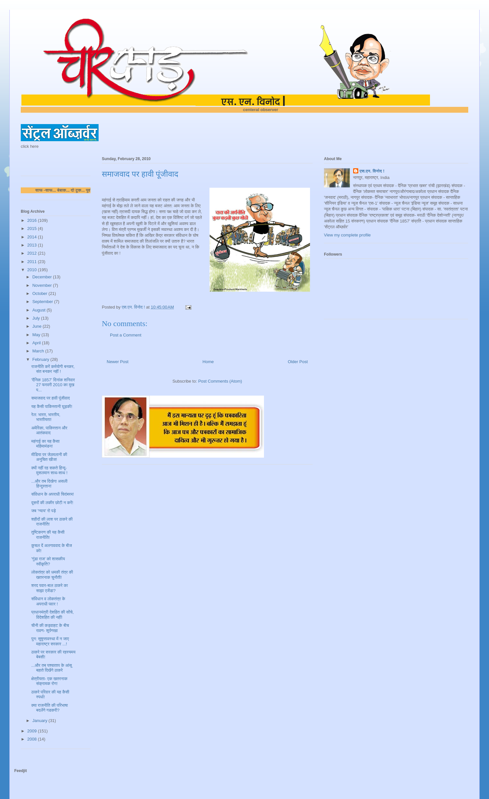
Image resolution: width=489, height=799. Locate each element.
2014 (32, 237)
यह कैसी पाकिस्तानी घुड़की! (51, 406)
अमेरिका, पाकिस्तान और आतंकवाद (49, 430)
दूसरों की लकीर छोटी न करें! (52, 502)
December (42, 276)
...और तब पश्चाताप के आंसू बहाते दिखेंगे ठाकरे (51, 668)
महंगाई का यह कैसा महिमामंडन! (45, 444)
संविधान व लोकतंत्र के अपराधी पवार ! (48, 601)
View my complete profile (347, 235)
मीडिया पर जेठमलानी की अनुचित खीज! (49, 457)
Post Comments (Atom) (220, 381)
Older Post (298, 361)
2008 (32, 739)
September (43, 301)
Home (208, 361)
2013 (32, 245)
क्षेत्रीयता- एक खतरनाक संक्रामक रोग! (49, 681)
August (39, 310)
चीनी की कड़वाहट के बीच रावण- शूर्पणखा (50, 628)
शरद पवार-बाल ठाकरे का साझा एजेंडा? (49, 588)
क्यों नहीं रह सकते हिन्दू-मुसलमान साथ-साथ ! (49, 470)
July (36, 318)
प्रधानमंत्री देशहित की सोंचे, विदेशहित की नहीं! (52, 615)
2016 (32, 220)
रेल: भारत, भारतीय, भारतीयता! (45, 417)
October (40, 293)
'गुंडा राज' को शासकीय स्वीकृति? (48, 561)
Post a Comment (125, 335)
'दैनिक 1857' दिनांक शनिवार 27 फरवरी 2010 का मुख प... (53, 384)
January (40, 720)
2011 (32, 261)
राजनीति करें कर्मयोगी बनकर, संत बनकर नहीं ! (53, 369)
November (42, 285)
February (41, 359)
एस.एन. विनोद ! (372, 171)
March (38, 351)
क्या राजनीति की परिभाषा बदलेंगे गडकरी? (49, 708)
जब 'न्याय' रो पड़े (43, 510)
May (37, 334)
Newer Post (117, 361)
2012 (32, 253)
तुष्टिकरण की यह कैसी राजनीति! (48, 535)
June (37, 326)
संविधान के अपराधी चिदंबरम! (52, 494)
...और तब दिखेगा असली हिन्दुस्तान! (49, 484)
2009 (32, 731)
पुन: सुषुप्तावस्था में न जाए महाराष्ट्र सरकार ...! (50, 641)
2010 (32, 269)
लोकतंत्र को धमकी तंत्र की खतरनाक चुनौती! (52, 575)
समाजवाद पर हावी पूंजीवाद (50, 398)
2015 (32, 228)
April (37, 342)
